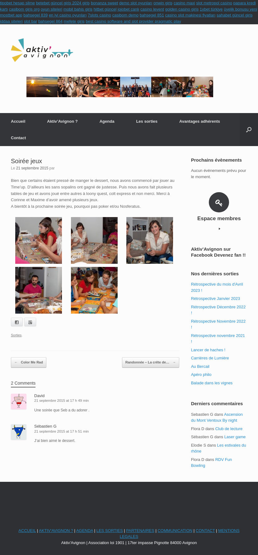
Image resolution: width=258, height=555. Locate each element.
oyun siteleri (51, 9)
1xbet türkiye (211, 9)
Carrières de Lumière (210, 358)
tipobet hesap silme (17, 3)
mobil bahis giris (77, 9)
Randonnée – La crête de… (150, 362)
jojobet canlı (128, 9)
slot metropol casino (214, 3)
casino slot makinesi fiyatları (190, 15)
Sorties (16, 335)
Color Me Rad (28, 362)
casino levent (152, 9)
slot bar (30, 21)
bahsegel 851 (152, 15)
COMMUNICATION (174, 530)
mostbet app (11, 15)
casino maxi (184, 3)
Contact (18, 137)
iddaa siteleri (11, 21)
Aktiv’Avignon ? (62, 121)
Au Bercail (200, 366)
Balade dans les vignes (212, 383)
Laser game (235, 436)
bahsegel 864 (50, 21)
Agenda (107, 121)
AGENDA (84, 530)
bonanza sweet (104, 3)
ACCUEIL (27, 530)
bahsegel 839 (35, 15)
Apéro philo (201, 374)
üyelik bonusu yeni (240, 9)
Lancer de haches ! (208, 350)
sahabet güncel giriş (235, 15)
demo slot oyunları (135, 3)
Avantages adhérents (199, 121)
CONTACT (205, 530)
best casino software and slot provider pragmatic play (133, 21)
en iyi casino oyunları (68, 15)
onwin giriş (162, 3)
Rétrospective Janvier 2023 (215, 298)
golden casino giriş (182, 9)
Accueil (18, 121)
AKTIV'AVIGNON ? (56, 530)
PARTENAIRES (140, 530)
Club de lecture (228, 428)
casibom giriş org (24, 9)
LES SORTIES (109, 530)
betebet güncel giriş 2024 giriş (63, 3)
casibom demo (125, 15)
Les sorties (146, 121)
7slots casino (99, 15)
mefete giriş (74, 21)
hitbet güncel (105, 9)
